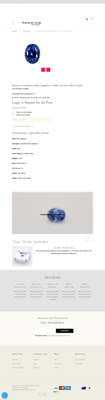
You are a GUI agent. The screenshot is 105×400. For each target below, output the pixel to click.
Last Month (57, 335)
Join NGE (36, 359)
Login (34, 363)
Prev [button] (43, 70)
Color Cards (79, 363)
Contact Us (36, 367)
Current (50, 335)
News (56, 359)
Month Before (66, 335)
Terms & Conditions (18, 367)
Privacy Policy (16, 363)
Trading (56, 367)
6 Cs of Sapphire (80, 359)
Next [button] (48, 70)
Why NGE (15, 359)
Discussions (57, 363)
